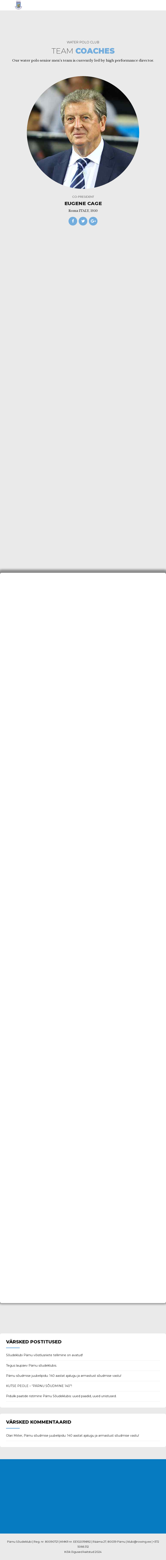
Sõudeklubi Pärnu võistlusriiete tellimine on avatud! (44, 1355)
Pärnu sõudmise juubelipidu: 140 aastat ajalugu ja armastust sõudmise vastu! (63, 1376)
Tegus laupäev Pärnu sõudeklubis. (31, 1365)
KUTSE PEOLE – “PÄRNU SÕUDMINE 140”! (39, 1386)
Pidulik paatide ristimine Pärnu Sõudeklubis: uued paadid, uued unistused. (61, 1396)
